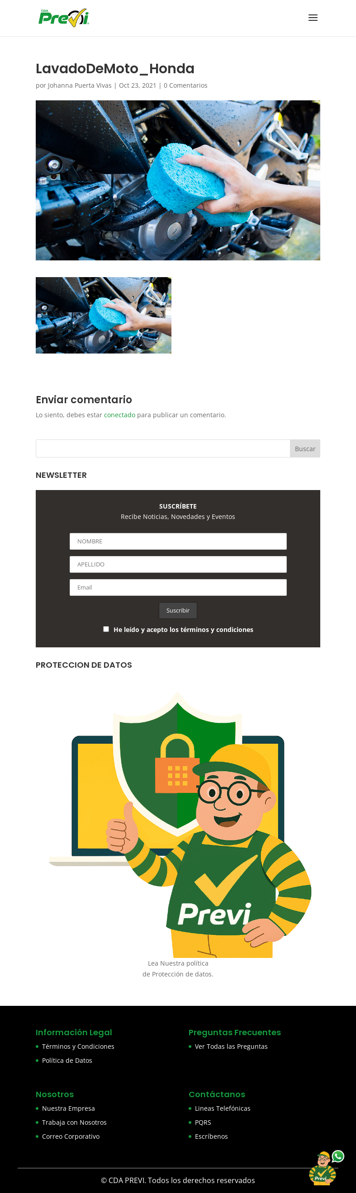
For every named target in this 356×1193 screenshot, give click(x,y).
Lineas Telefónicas (223, 1108)
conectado (119, 414)
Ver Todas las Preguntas (231, 1046)
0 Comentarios (186, 85)
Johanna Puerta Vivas (80, 85)
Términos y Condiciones (78, 1046)
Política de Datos (67, 1060)
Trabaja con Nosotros (74, 1122)
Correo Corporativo (71, 1136)
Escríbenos (211, 1136)
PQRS (203, 1122)
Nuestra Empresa (68, 1108)
